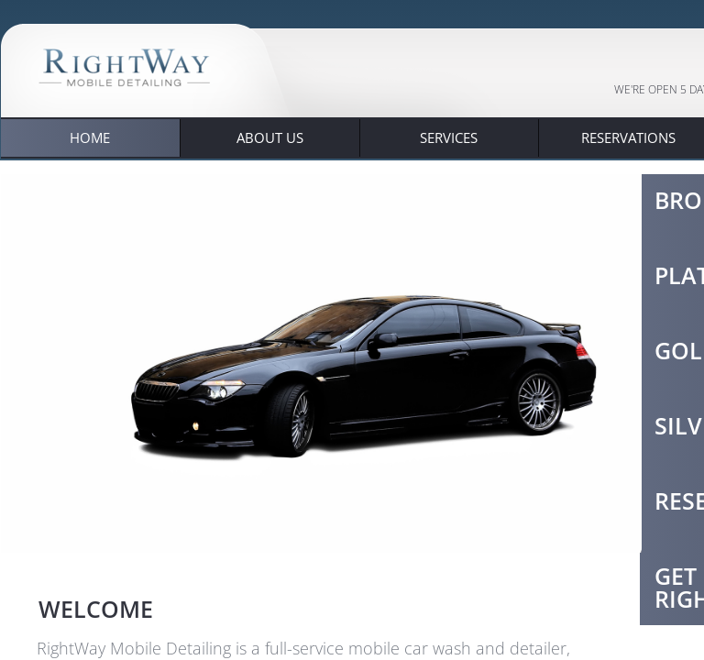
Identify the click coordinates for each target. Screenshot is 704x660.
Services (449, 137)
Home (90, 137)
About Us (269, 137)
